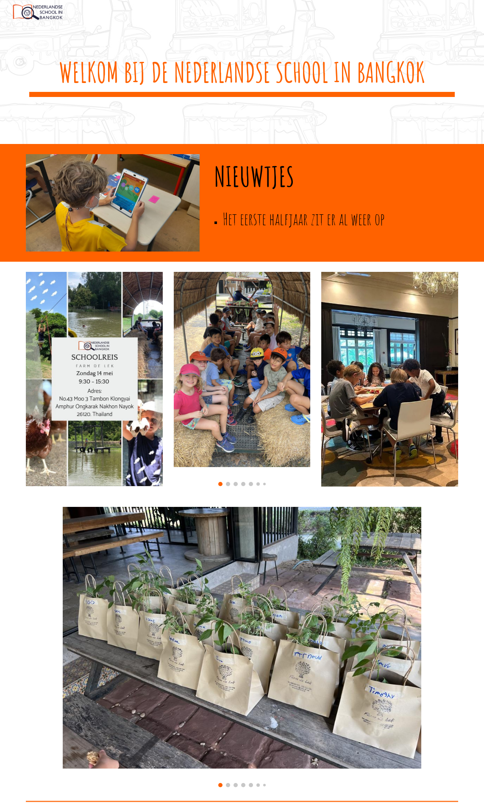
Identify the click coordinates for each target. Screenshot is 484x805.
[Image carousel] (242, 379)
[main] (242, 72)
